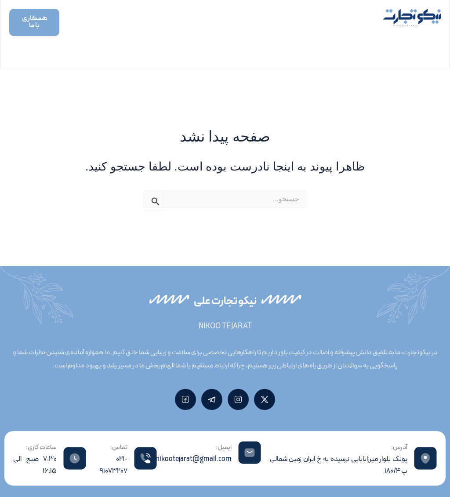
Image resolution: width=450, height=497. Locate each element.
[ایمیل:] (249, 452)
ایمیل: (224, 448)
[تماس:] (145, 458)
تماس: (118, 448)
